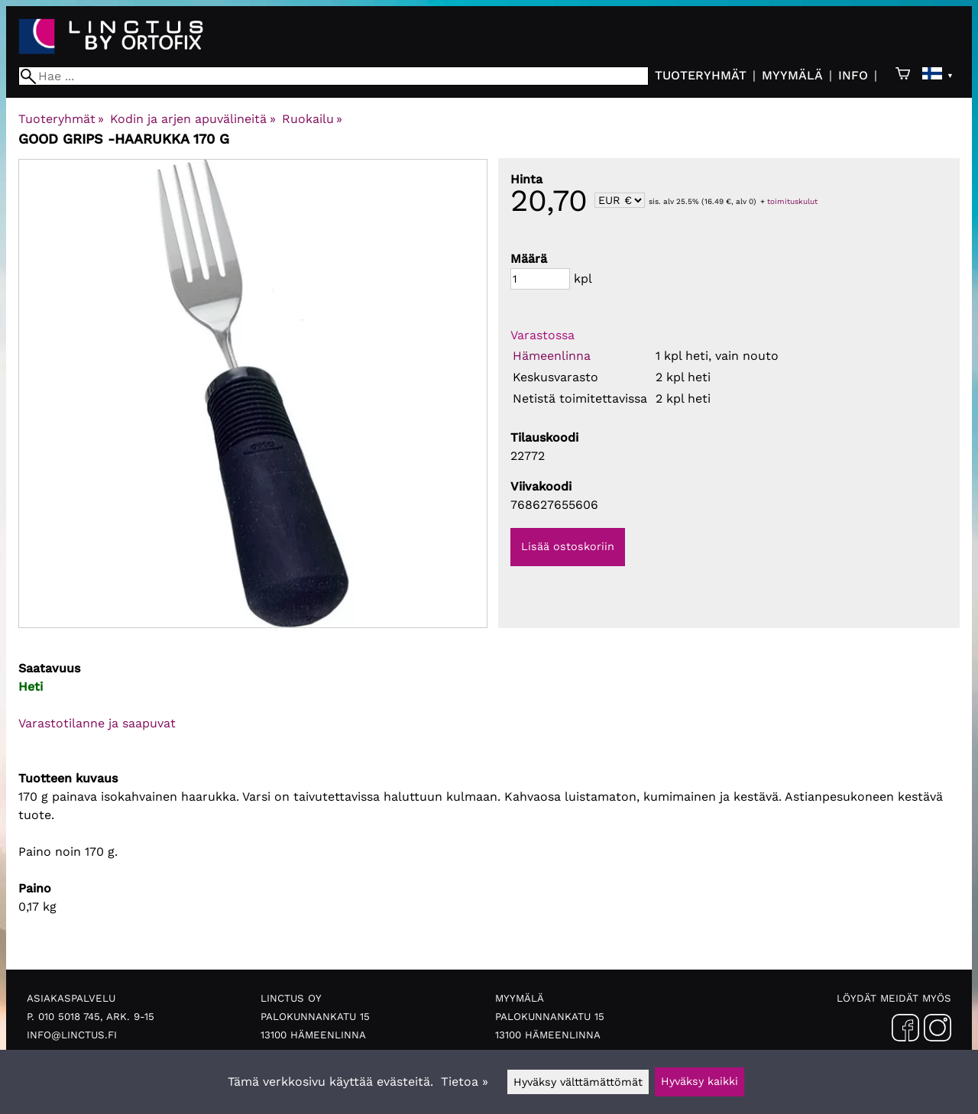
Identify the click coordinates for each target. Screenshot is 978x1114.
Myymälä (792, 75)
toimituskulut (792, 201)
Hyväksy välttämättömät (578, 1082)
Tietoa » (464, 1081)
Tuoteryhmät (700, 75)
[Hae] (333, 76)
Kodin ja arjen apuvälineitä (192, 119)
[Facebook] (905, 1031)
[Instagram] (937, 1031)
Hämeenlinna (552, 355)
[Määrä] (540, 279)
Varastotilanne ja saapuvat (97, 723)
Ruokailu (312, 119)
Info (853, 75)
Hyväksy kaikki (699, 1081)
